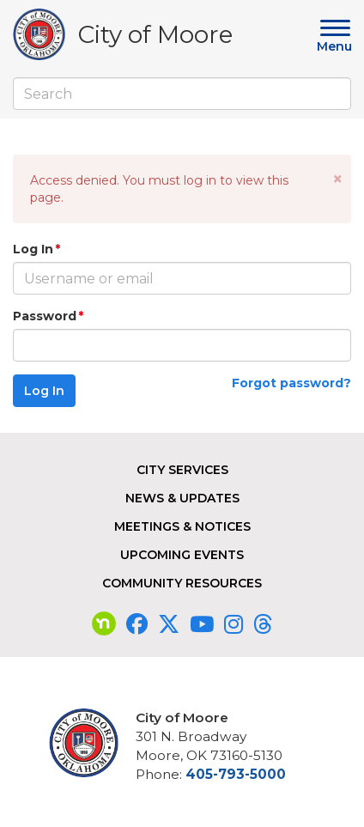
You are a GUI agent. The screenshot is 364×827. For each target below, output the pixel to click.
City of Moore (155, 37)
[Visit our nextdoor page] (104, 624)
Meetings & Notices (182, 526)
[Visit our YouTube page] (202, 624)
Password (44, 316)
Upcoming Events (182, 554)
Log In (33, 249)
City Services (182, 469)
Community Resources (182, 583)
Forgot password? (291, 383)
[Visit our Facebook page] (137, 624)
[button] (337, 179)
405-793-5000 (235, 774)
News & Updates (182, 498)
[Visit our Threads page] (262, 624)
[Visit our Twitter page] (168, 624)
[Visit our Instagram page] (233, 624)
